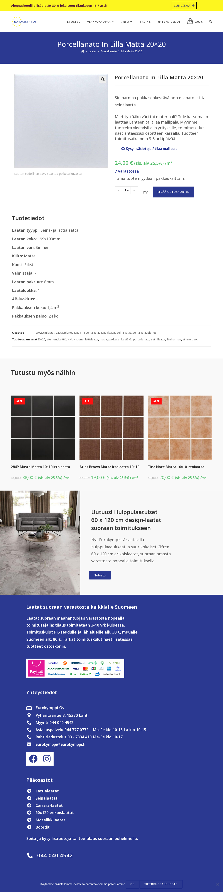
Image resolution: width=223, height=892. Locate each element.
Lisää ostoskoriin (173, 192)
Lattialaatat (108, 333)
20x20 (41, 339)
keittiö (62, 339)
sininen (188, 339)
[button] (102, 79)
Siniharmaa (174, 339)
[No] (217, 884)
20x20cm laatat (44, 333)
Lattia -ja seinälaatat (87, 333)
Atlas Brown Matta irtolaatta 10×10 (109, 466)
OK (133, 884)
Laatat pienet (64, 333)
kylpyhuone (76, 339)
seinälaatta (158, 339)
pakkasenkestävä (120, 339)
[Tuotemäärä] (126, 190)
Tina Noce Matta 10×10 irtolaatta (176, 466)
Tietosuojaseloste (161, 884)
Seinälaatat (124, 333)
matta (103, 339)
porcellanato (141, 339)
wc (196, 339)
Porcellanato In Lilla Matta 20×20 (121, 51)
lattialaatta (91, 339)
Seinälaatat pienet (144, 333)
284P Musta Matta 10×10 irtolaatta (40, 466)
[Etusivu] (82, 51)
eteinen (52, 339)
